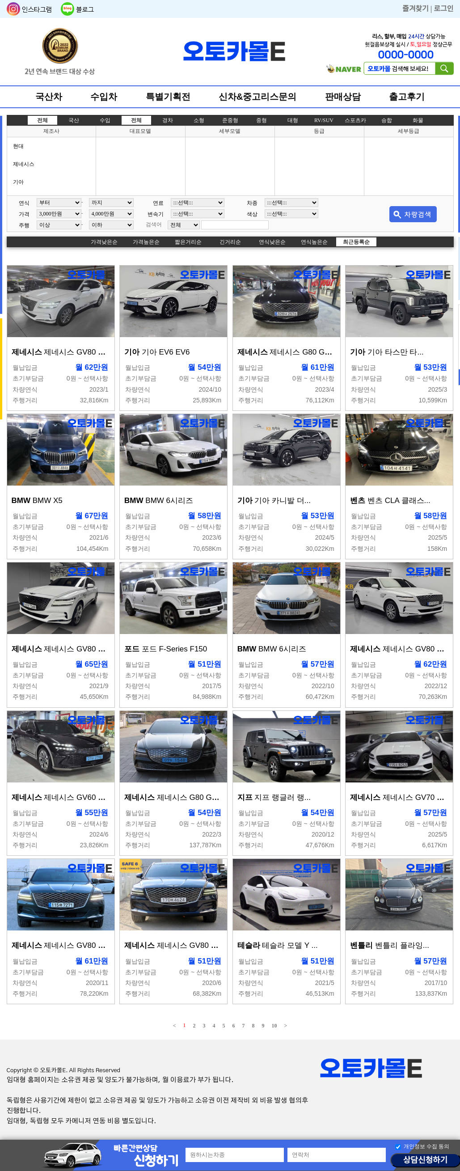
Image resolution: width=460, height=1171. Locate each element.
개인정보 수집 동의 (426, 1146)
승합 (386, 120)
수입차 (103, 96)
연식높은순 (314, 242)
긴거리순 (230, 242)
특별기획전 (168, 96)
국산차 (48, 96)
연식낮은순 (272, 242)
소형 (199, 120)
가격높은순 (146, 242)
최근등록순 (356, 242)
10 (274, 1026)
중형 (261, 120)
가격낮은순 (104, 242)
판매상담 (343, 96)
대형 (292, 120)
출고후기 (407, 96)
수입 (105, 120)
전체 (42, 120)
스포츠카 (355, 120)
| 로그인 (442, 9)
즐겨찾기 (415, 9)
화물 (418, 120)
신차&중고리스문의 (257, 96)
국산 (73, 120)
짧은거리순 (188, 242)
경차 (167, 120)
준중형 (230, 120)
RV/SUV (323, 120)
